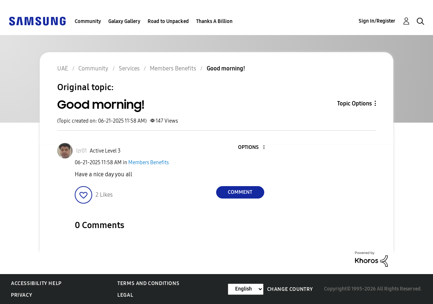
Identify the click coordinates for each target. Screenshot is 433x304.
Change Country (290, 289)
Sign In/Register (377, 21)
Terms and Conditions (148, 283)
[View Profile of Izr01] (81, 151)
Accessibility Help (36, 283)
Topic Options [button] (354, 103)
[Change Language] (246, 289)
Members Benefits (148, 162)
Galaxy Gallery (124, 21)
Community (88, 21)
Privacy (21, 295)
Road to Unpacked (168, 21)
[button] (251, 147)
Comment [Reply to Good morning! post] (240, 192)
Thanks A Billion (214, 21)
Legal (125, 295)
